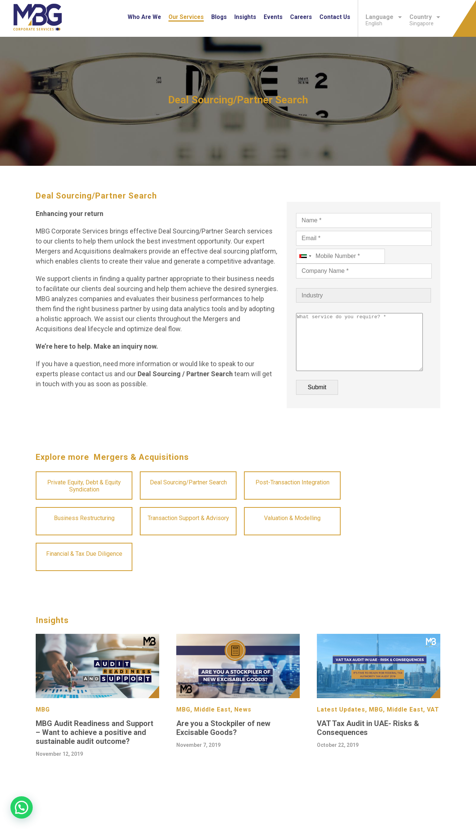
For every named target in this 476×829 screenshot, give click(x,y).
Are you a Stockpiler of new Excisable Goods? (223, 739)
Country (424, 16)
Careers (301, 16)
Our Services (186, 16)
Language (384, 16)
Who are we (144, 16)
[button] (21, 807)
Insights (245, 16)
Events (273, 16)
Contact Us (334, 16)
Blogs (219, 16)
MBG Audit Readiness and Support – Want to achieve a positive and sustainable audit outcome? (94, 743)
